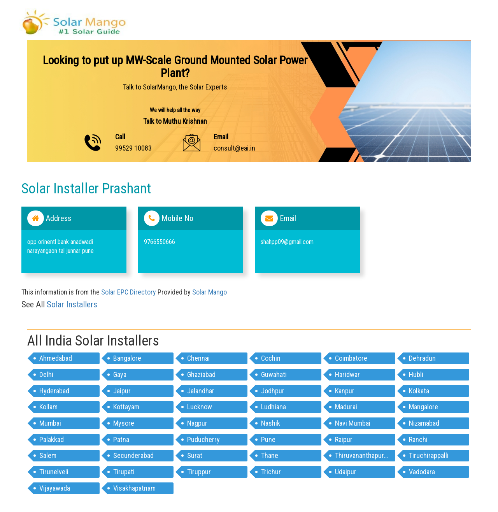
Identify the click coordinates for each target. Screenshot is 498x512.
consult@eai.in (234, 148)
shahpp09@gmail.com (287, 241)
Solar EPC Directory (128, 292)
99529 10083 (133, 148)
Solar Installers (72, 304)
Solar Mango (209, 292)
